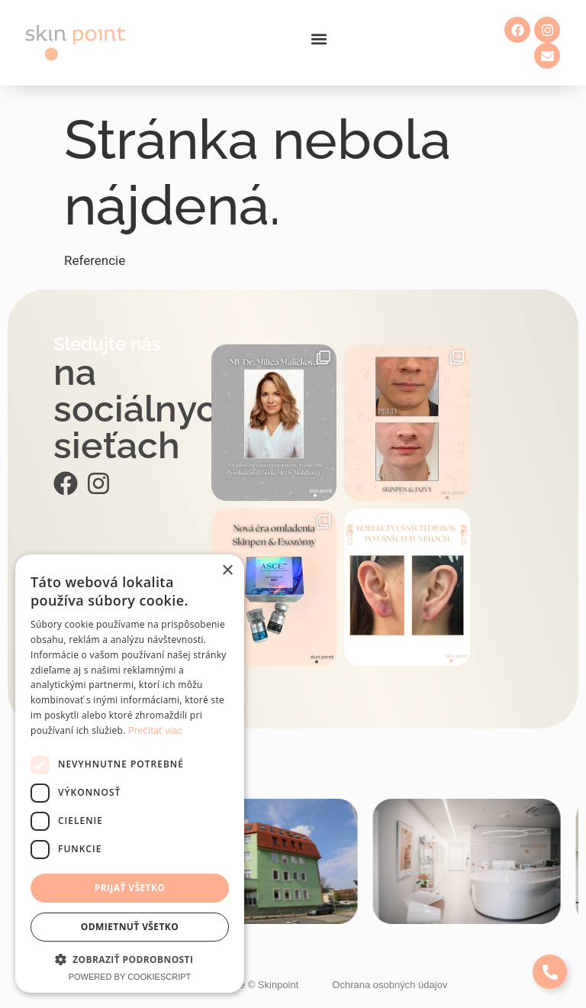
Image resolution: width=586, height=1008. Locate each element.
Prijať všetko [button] (130, 887)
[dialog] (129, 773)
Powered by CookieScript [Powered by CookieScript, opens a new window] (130, 976)
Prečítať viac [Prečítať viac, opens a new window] (155, 730)
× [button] (227, 571)
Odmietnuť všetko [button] (130, 926)
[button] (318, 39)
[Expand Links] (550, 972)
